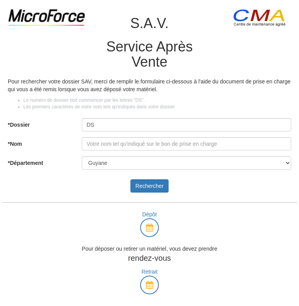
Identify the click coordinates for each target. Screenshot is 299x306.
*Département (25, 163)
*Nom (15, 144)
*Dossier (19, 125)
